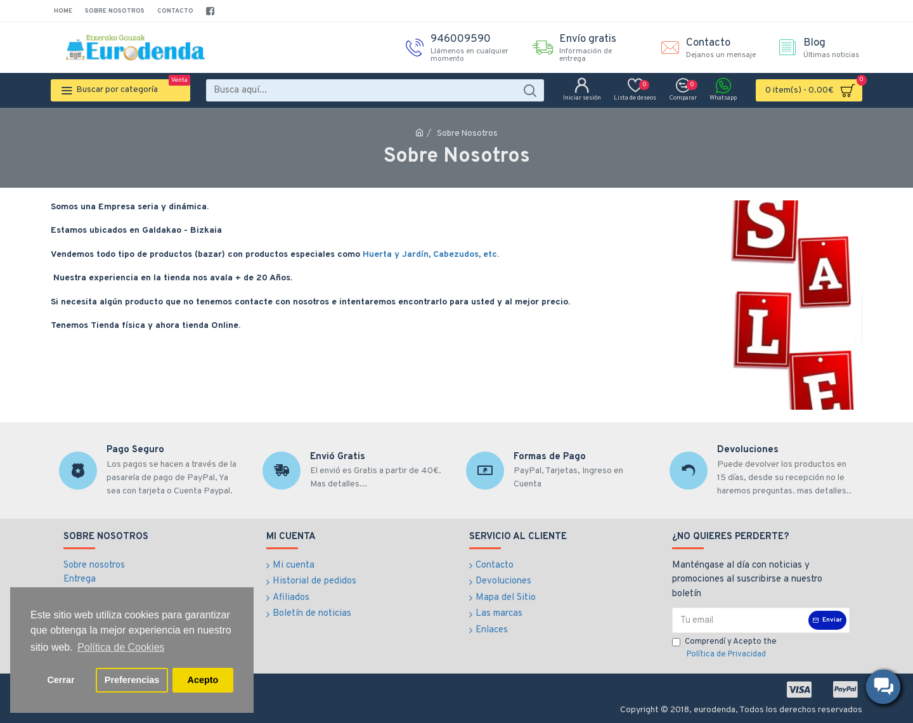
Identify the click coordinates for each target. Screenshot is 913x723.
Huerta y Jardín (396, 254)
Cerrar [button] (60, 680)
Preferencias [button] (132, 680)
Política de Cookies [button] (120, 647)
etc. (491, 254)
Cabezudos (456, 254)
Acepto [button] (203, 680)
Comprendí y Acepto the (724, 649)
